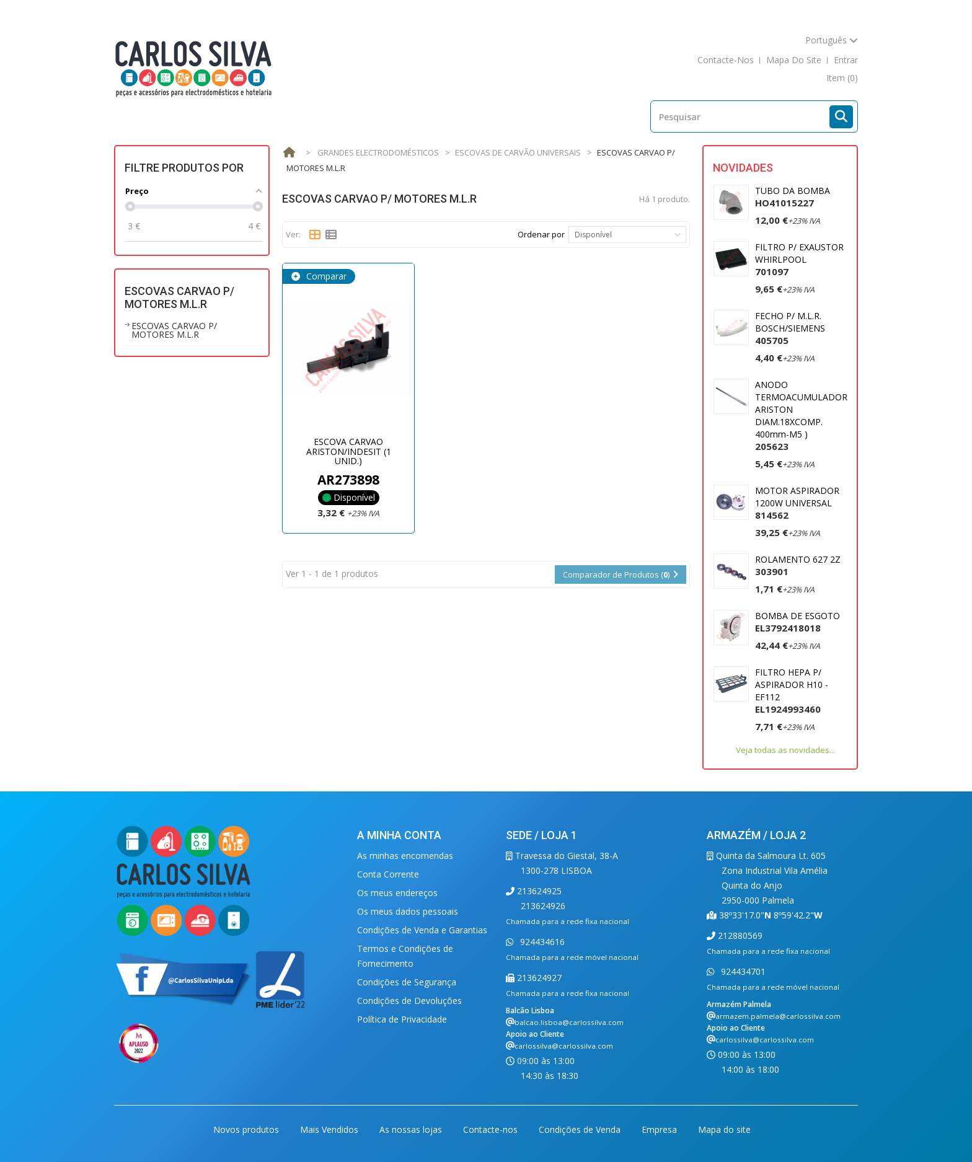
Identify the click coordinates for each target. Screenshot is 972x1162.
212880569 (738, 935)
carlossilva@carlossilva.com (564, 1045)
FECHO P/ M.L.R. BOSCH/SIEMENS (790, 328)
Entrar (846, 60)
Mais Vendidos (330, 1129)
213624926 (543, 906)
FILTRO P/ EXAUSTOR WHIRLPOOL (799, 259)
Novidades (743, 167)
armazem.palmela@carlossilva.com (778, 1016)
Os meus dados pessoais (407, 911)
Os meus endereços (397, 893)
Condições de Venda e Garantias (422, 930)
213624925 (538, 891)
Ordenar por (541, 234)
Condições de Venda (581, 1129)
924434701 (742, 971)
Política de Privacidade (402, 1019)
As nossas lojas (411, 1129)
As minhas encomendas (405, 855)
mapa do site (793, 60)
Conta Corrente (388, 874)
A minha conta (399, 835)
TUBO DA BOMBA (792, 197)
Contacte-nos (491, 1129)
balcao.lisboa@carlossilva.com (569, 1022)
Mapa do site (724, 1129)
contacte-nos (725, 60)
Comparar (325, 276)
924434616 (541, 942)
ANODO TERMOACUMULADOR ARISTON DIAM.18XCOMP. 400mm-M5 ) (801, 415)
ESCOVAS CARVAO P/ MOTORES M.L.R (174, 330)
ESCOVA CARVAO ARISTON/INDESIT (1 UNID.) (348, 451)
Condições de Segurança (406, 982)
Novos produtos (247, 1129)
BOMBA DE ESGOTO (797, 622)
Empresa (660, 1129)
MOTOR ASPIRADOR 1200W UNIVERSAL (797, 503)
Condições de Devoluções (409, 1000)
